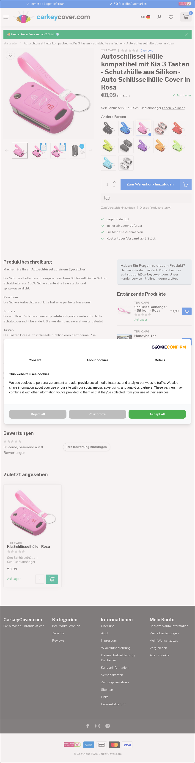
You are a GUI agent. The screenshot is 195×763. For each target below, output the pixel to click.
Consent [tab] (35, 360)
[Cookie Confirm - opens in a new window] (168, 346)
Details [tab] (160, 360)
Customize (97, 414)
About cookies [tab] (97, 360)
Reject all (38, 414)
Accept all (157, 414)
